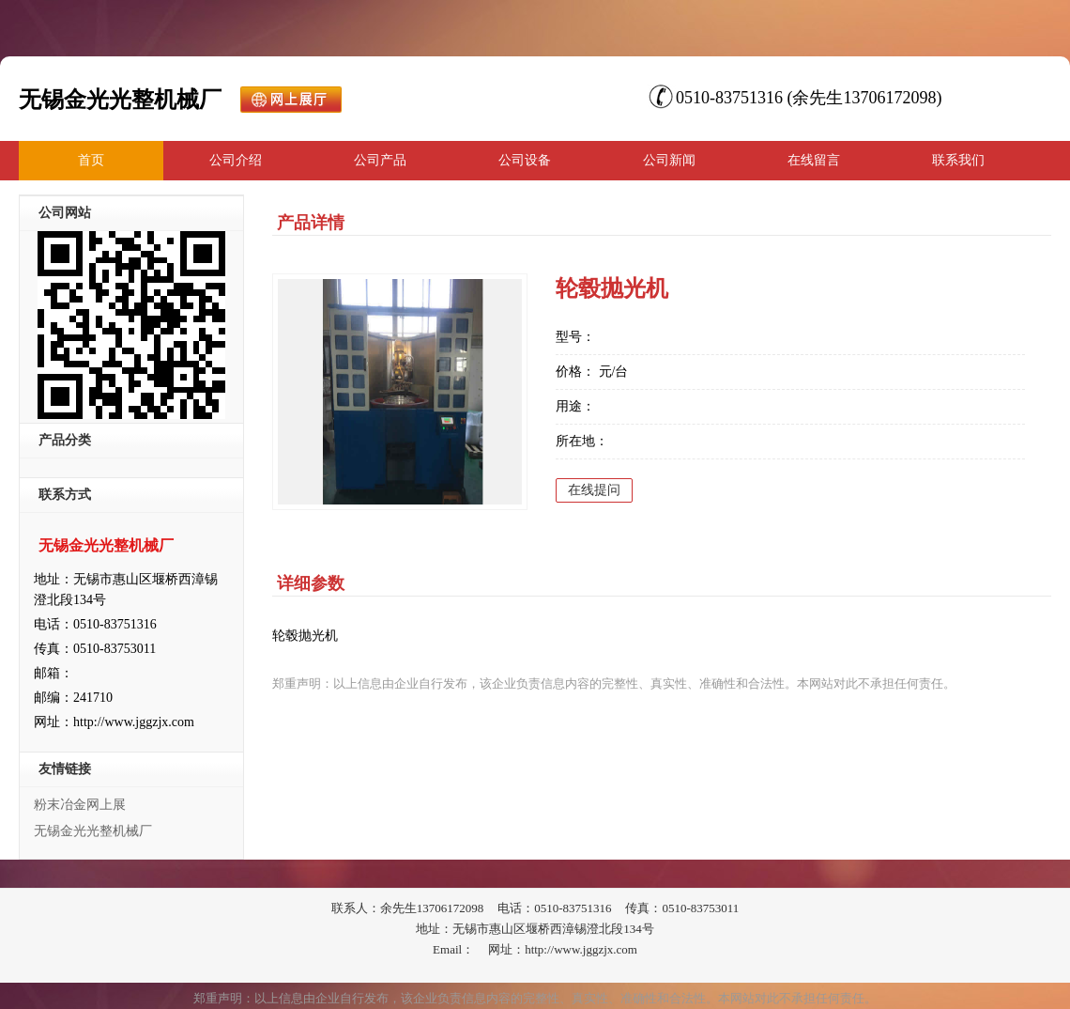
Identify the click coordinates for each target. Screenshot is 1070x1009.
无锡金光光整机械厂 (93, 831)
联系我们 (958, 160)
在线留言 (813, 160)
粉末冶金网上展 (80, 805)
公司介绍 (235, 160)
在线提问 (594, 490)
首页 (91, 160)
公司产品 (380, 160)
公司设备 (524, 160)
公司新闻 (669, 160)
